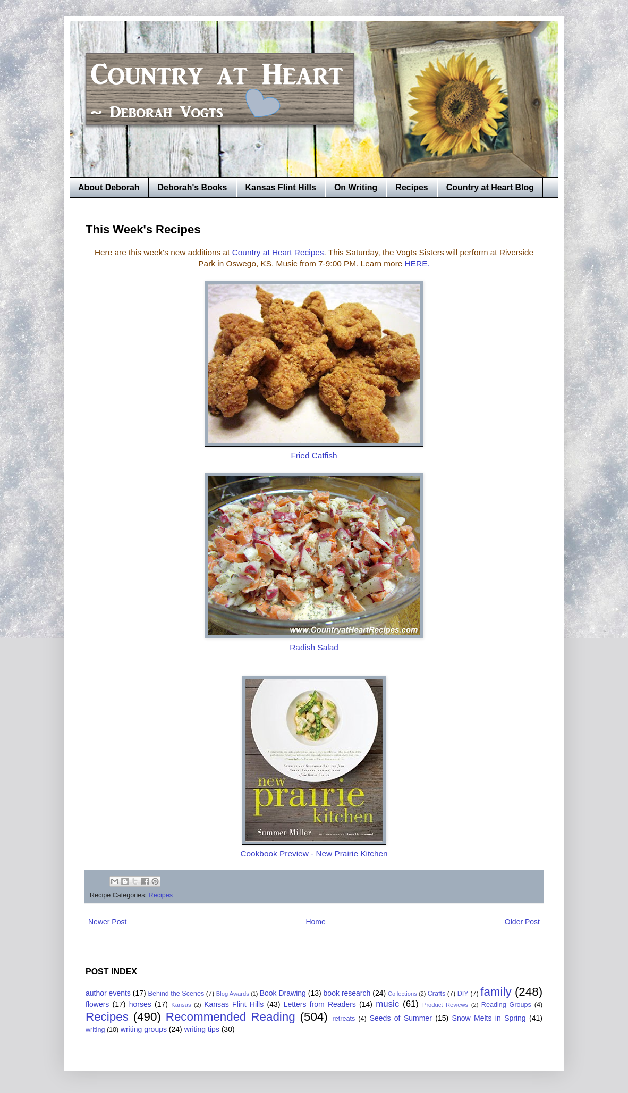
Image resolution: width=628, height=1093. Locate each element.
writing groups (144, 1029)
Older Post (522, 922)
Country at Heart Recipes (278, 252)
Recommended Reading (230, 1016)
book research (347, 993)
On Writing (355, 187)
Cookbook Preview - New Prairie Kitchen (313, 853)
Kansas (181, 1005)
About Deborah (109, 187)
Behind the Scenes (176, 993)
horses (140, 1004)
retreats (344, 1018)
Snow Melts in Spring (489, 1018)
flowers (97, 1004)
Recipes (411, 187)
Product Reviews (445, 1005)
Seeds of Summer (401, 1018)
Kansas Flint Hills (280, 187)
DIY (463, 993)
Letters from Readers (320, 1004)
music (387, 1004)
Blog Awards (232, 993)
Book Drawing (283, 993)
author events (108, 993)
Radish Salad (314, 647)
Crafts (437, 993)
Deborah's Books (192, 187)
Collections (402, 993)
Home (315, 922)
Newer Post (107, 922)
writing (95, 1029)
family (495, 991)
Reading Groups (506, 1004)
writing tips (201, 1029)
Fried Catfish (314, 455)
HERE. (417, 263)
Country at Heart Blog (490, 187)
